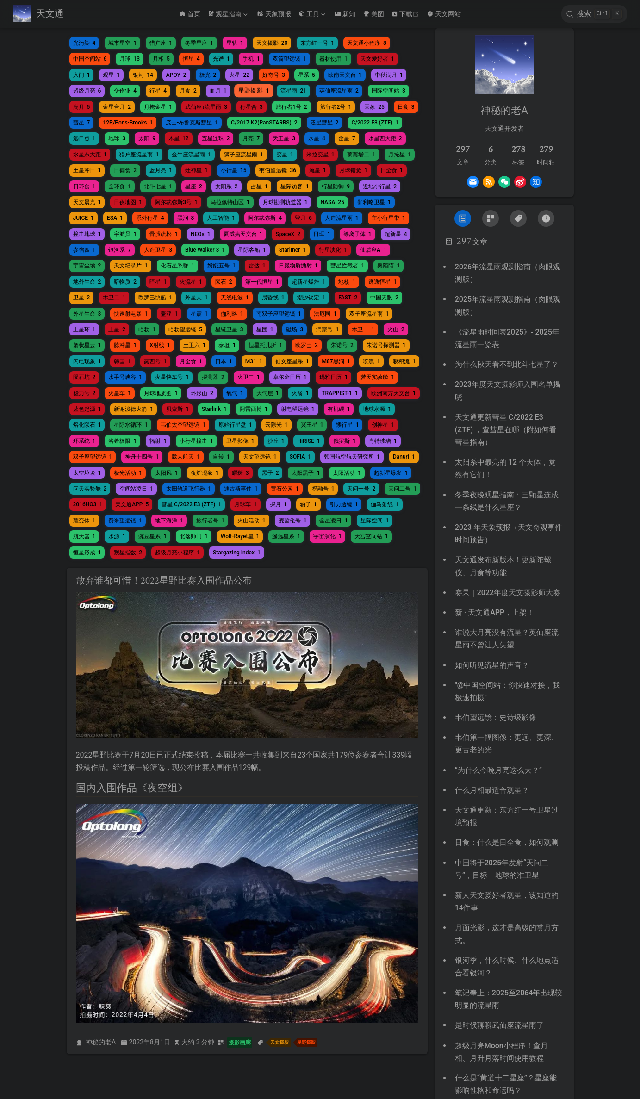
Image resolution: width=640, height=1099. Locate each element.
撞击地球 (87, 234)
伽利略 (232, 313)
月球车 (245, 504)
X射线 (159, 345)
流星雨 (293, 90)
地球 (116, 138)
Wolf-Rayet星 (240, 536)
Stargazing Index (237, 552)
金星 (346, 138)
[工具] (313, 13)
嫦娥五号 (221, 265)
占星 (259, 186)
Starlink (214, 409)
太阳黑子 (306, 473)
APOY (176, 75)
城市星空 (122, 43)
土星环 (84, 329)
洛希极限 (122, 441)
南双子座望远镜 (278, 313)
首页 (189, 14)
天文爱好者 (377, 59)
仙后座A (373, 250)
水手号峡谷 (125, 377)
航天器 (84, 536)
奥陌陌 (388, 265)
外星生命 (87, 313)
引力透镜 (344, 504)
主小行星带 (388, 218)
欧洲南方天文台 (393, 393)
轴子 (308, 504)
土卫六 (194, 345)
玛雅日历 (333, 377)
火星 (239, 75)
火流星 (191, 282)
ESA (115, 218)
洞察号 (327, 329)
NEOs (201, 234)
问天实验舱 (90, 488)
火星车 (119, 393)
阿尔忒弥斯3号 (176, 202)
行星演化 (333, 250)
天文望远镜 (260, 456)
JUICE (83, 218)
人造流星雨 (342, 218)
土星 (116, 329)
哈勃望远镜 (185, 329)
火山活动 (251, 520)
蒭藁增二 (361, 154)
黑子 (270, 473)
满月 (81, 107)
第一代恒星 (262, 282)
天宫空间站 (371, 536)
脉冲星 (125, 345)
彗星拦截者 (347, 265)
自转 (221, 456)
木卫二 (114, 297)
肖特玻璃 (383, 441)
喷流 (371, 361)
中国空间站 (90, 59)
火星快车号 (172, 377)
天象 (374, 107)
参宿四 (84, 250)
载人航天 (186, 456)
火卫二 (248, 377)
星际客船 (252, 250)
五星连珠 (216, 138)
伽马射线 (385, 504)
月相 (161, 59)
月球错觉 (353, 170)
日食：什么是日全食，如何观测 (507, 842)
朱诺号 (342, 345)
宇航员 (125, 234)
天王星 (284, 138)
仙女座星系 (292, 361)
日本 (223, 361)
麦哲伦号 (293, 520)
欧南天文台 (345, 75)
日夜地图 (128, 202)
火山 (395, 329)
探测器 (213, 377)
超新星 (396, 234)
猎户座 (160, 43)
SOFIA (300, 456)
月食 (188, 90)
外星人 (196, 297)
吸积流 (404, 361)
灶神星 (196, 170)
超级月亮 (87, 90)
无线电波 (235, 297)
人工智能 (221, 218)
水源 (116, 536)
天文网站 (444, 14)
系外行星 (150, 218)
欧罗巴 (306, 345)
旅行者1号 (291, 107)
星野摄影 (253, 90)
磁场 (294, 329)
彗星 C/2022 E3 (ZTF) (191, 504)
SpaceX (287, 234)
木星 (178, 138)
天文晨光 (87, 202)
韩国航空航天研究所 (352, 456)
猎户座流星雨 (139, 154)
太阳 (146, 138)
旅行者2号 (336, 107)
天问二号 (402, 488)
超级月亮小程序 (177, 552)
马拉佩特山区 (230, 202)
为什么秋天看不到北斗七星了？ (507, 364)
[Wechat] (504, 182)
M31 (253, 361)
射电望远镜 (298, 409)
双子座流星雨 (369, 313)
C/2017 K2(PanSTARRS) (264, 122)
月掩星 (399, 154)
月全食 (191, 361)
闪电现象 (87, 361)
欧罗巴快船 (155, 297)
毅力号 (84, 393)
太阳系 (226, 186)
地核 (346, 282)
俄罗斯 (344, 441)
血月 (218, 90)
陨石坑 (84, 377)
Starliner (292, 250)
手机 (251, 59)
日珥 (321, 234)
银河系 (119, 250)
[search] (594, 14)
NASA (332, 202)
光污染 (84, 43)
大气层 (267, 393)
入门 (81, 75)
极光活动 (128, 473)
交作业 (125, 90)
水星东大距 (90, 154)
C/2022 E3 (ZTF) (374, 122)
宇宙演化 (327, 536)
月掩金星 (158, 107)
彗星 (81, 122)
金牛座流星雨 (191, 154)
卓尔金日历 (290, 377)
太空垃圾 (87, 473)
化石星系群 (177, 265)
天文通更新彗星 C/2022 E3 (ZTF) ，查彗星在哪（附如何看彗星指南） (505, 430)
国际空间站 (388, 90)
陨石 (223, 282)
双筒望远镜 (289, 59)
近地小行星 (380, 186)
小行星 (234, 170)
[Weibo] (520, 182)
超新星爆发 (391, 473)
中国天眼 (384, 297)
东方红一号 (317, 43)
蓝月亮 (160, 170)
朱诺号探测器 (386, 345)
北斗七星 (158, 186)
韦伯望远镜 (277, 170)
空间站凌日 (136, 488)
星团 (264, 329)
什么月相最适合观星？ (492, 790)
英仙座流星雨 (339, 90)
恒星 (191, 59)
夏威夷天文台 (243, 234)
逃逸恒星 (382, 282)
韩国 (122, 361)
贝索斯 (177, 409)
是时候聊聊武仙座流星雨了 (499, 1025)
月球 (129, 59)
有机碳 (339, 409)
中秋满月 (389, 75)
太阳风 (166, 473)
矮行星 (347, 425)
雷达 (257, 265)
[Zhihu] (536, 182)
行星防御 (336, 186)
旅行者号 (210, 520)
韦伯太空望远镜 (183, 425)
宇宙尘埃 (87, 265)
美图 (373, 14)
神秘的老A (101, 1042)
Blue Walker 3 (205, 250)
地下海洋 (169, 520)
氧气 (234, 393)
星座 (193, 186)
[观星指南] (228, 13)
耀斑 (240, 473)
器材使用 (333, 59)
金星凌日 (333, 520)
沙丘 (276, 441)
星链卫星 (229, 329)
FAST (347, 297)
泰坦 (227, 345)
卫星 (81, 297)
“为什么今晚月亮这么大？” (498, 770)
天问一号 (361, 488)
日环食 (84, 186)
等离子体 (357, 234)
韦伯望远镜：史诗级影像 (495, 717)
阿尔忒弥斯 (265, 218)
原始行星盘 (235, 425)
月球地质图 (161, 393)
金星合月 (117, 107)
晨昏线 (273, 297)
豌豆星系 (152, 536)
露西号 (155, 361)
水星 (316, 138)
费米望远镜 (125, 520)
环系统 (84, 441)
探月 (278, 504)
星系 (306, 75)
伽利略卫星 (374, 202)
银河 (143, 75)
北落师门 (194, 536)
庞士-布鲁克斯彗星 (192, 122)
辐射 (158, 441)
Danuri (404, 456)
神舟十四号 (142, 456)
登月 (303, 218)
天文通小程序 (366, 43)
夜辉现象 (205, 473)
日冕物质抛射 (298, 265)
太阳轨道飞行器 (188, 488)
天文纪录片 (131, 265)
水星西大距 (385, 138)
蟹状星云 (87, 345)
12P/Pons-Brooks (128, 122)
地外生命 (87, 282)
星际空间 (374, 520)
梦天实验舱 (377, 377)
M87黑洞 (336, 361)
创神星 (383, 425)
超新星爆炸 (308, 282)
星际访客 (294, 186)
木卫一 (363, 329)
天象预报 (274, 14)
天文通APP (132, 504)
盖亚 (169, 313)
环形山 (202, 393)
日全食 (391, 170)
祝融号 (323, 488)
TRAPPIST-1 (340, 393)
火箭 (300, 393)
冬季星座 (199, 43)
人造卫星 (158, 250)
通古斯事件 (241, 488)
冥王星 (312, 425)
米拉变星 (320, 154)
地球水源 (377, 409)
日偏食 (125, 170)
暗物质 (125, 282)
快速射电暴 (131, 313)
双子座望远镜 (92, 456)
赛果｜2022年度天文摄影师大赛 (507, 592)
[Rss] (489, 182)
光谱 (221, 59)
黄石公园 (285, 488)
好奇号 (273, 75)
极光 (208, 75)
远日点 (84, 138)
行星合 (251, 107)
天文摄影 (272, 43)
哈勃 (146, 329)
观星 (111, 75)
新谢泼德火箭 (133, 409)
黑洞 (185, 218)
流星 (317, 170)
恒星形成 (87, 552)
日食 (406, 107)
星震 (199, 313)
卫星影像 (240, 441)
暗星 (158, 282)
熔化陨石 (87, 425)
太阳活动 (347, 473)
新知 (345, 14)
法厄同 (325, 313)
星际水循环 (131, 425)
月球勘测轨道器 (285, 202)
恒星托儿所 (265, 345)
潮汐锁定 (311, 297)
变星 (284, 154)
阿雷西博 (254, 409)
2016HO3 (88, 504)
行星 (158, 90)
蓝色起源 (87, 409)
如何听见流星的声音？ (492, 665)
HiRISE (308, 441)
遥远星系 (286, 536)
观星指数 (128, 552)
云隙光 (276, 425)
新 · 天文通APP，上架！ (494, 612)
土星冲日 (87, 170)
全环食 (119, 186)
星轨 (234, 43)
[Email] (473, 182)
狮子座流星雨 (243, 154)
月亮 (251, 138)
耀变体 (84, 520)
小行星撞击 (196, 441)
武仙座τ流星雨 (206, 107)
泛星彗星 (325, 122)
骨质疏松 (163, 234)
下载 (406, 14)
